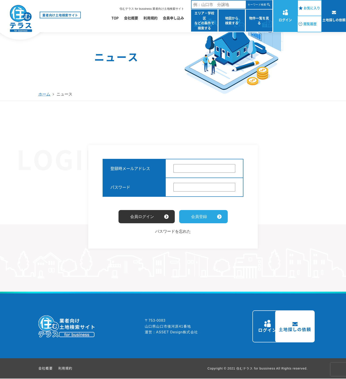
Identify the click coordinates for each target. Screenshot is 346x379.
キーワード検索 (257, 4)
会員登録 (199, 216)
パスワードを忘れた (173, 231)
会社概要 (131, 18)
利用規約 (150, 18)
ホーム (44, 94)
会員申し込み (173, 18)
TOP (115, 18)
